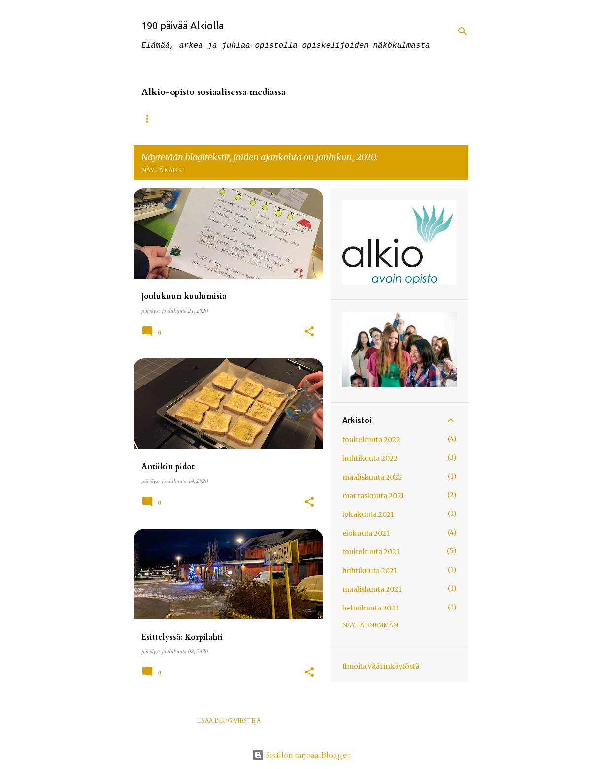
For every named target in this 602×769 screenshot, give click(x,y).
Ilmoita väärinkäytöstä (380, 666)
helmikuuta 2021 (370, 608)
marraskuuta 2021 (373, 495)
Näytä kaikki (162, 170)
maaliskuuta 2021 (371, 589)
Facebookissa (232, 119)
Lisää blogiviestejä (229, 721)
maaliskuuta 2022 (372, 477)
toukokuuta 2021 (371, 551)
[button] (309, 332)
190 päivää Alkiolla (182, 25)
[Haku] (462, 31)
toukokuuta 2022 (371, 439)
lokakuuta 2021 (368, 514)
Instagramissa (303, 119)
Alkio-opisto (163, 119)
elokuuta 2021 (366, 533)
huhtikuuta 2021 (369, 570)
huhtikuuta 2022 (370, 458)
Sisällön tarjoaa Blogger (301, 755)
